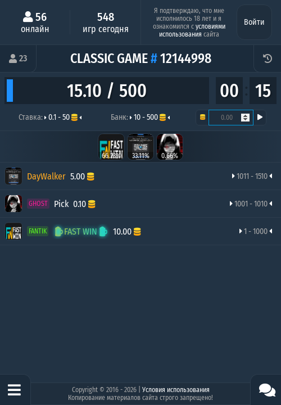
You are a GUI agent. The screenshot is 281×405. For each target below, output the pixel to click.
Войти (254, 22)
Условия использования (176, 390)
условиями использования (192, 30)
